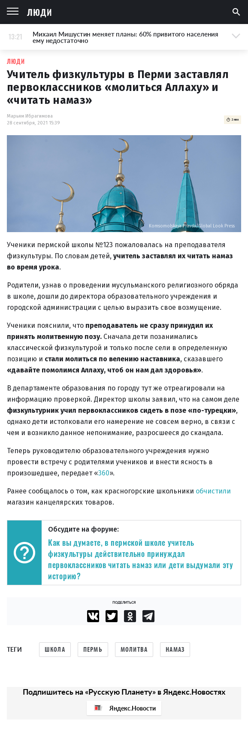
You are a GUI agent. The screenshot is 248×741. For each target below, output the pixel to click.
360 (103, 473)
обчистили (213, 491)
